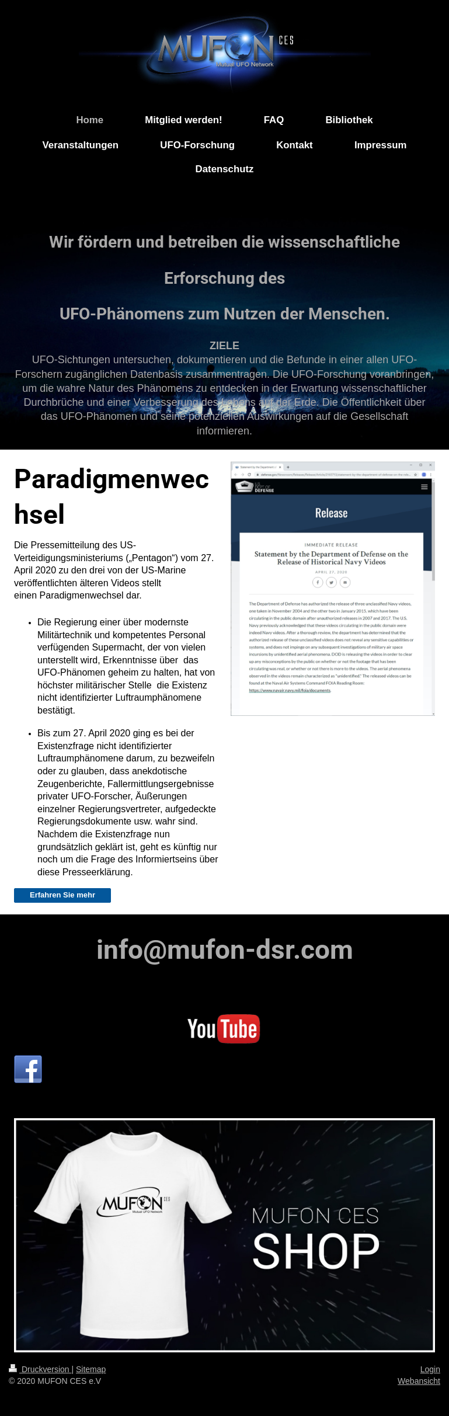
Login (430, 1369)
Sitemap (91, 1369)
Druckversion (40, 1369)
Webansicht (419, 1381)
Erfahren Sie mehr (62, 894)
